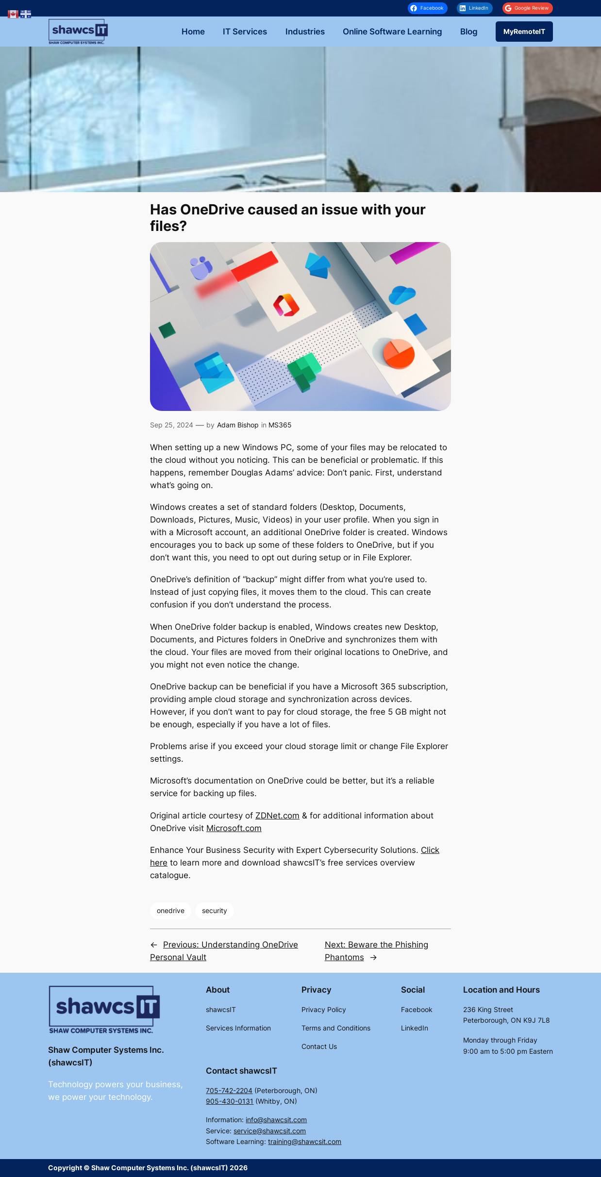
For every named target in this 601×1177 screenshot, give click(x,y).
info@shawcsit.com (276, 1119)
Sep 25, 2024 (171, 425)
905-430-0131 (229, 1101)
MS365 (280, 425)
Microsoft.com (234, 828)
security (214, 910)
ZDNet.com (277, 815)
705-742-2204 (229, 1090)
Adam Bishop (238, 425)
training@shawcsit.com (304, 1141)
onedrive (170, 910)
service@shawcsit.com (270, 1131)
